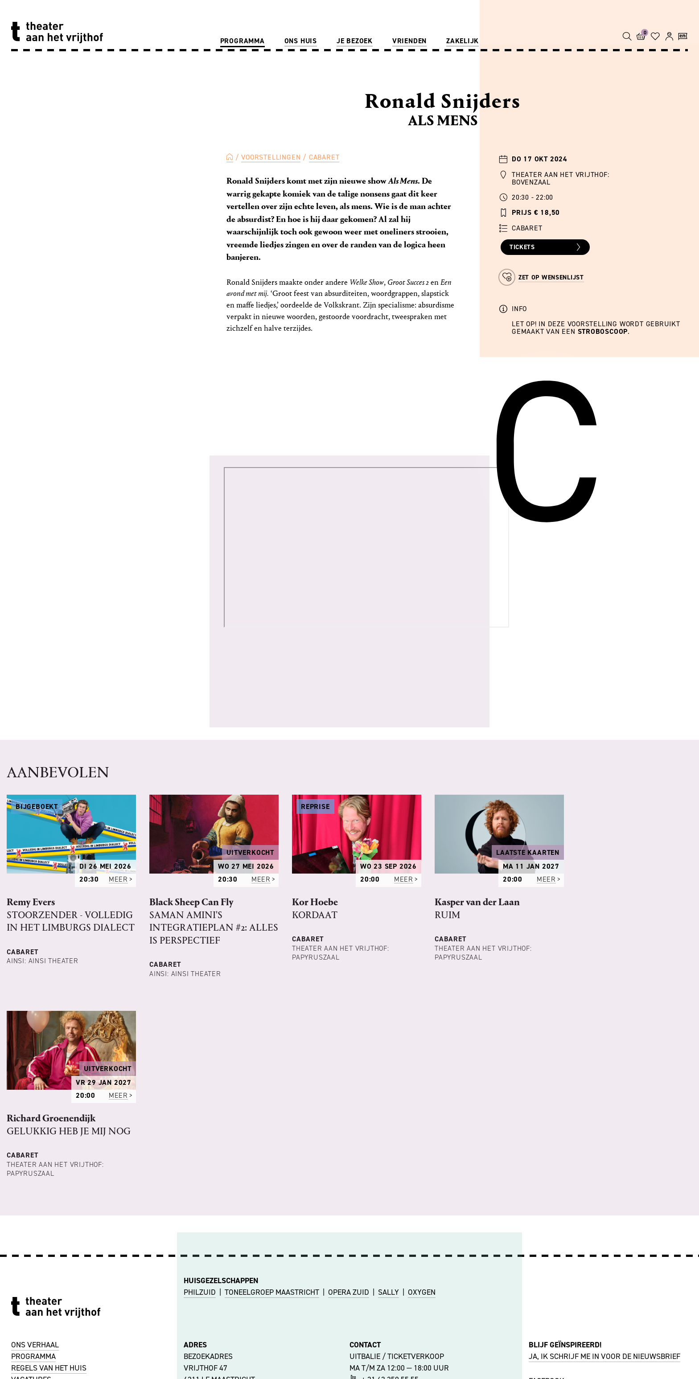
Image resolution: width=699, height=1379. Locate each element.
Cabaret (324, 157)
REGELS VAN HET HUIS (48, 1368)
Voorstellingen (270, 157)
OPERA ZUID (348, 1292)
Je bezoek (355, 40)
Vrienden (409, 40)
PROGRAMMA (33, 1356)
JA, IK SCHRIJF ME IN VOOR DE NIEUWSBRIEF (604, 1356)
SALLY (388, 1292)
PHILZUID (200, 1292)
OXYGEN (422, 1292)
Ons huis (300, 40)
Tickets (546, 247)
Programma (242, 40)
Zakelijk (462, 40)
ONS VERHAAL (35, 1344)
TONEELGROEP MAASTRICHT (272, 1292)
